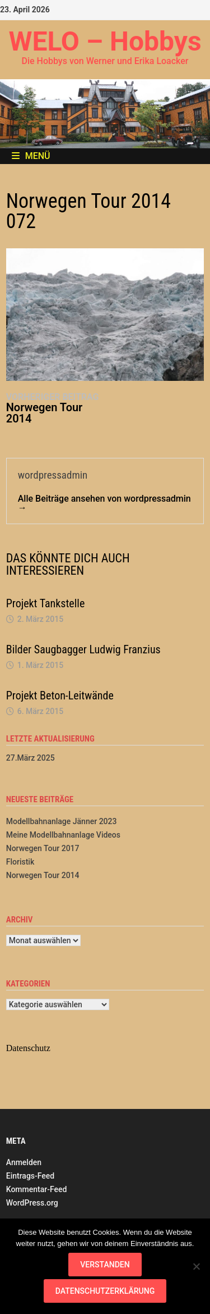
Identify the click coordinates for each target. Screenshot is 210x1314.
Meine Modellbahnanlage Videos (63, 834)
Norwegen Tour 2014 (43, 875)
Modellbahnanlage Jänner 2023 (61, 821)
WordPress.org (32, 1202)
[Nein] (196, 1266)
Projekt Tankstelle (45, 603)
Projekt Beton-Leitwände (60, 695)
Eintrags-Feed (30, 1175)
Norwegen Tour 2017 (43, 848)
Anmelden (23, 1162)
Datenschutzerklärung (105, 1290)
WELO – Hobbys (104, 41)
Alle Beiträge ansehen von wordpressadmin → (104, 503)
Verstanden (104, 1264)
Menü (31, 156)
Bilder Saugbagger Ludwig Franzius (83, 649)
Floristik (20, 861)
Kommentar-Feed (36, 1189)
